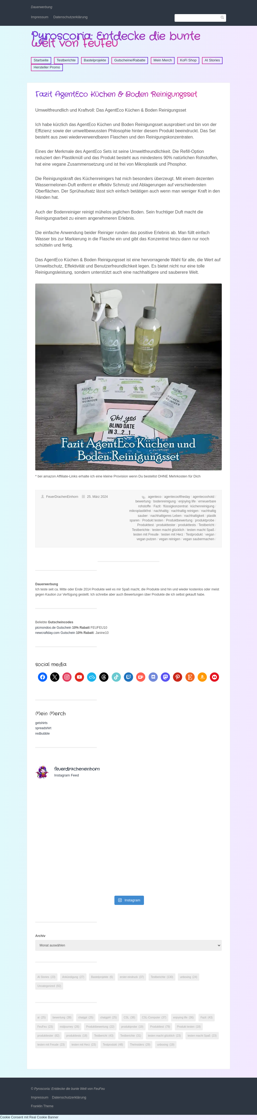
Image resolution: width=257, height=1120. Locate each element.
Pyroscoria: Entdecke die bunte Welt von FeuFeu (115, 40)
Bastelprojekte (95, 60)
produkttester (165, 525)
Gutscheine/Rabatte (129, 60)
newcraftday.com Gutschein (55, 633)
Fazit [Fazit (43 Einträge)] (207, 1017)
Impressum (39, 17)
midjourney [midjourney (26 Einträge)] (69, 1026)
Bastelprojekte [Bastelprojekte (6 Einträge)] (102, 977)
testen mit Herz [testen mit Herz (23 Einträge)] (84, 1044)
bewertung (142, 501)
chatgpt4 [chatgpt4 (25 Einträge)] (108, 1017)
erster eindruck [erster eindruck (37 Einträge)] (132, 977)
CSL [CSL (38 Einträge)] (129, 1017)
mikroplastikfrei (140, 511)
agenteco (154, 497)
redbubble (42, 733)
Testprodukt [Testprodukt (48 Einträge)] (113, 1044)
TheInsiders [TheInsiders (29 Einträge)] (140, 1044)
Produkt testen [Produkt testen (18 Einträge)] (189, 1026)
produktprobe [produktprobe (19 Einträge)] (132, 1026)
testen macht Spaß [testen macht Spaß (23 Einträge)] (202, 1035)
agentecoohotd (203, 497)
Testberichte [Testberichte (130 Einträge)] (162, 977)
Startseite (41, 60)
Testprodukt (194, 534)
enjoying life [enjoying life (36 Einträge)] (183, 1017)
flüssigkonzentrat (175, 506)
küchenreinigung (202, 506)
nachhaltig (161, 511)
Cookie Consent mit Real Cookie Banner (29, 1117)
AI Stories (212, 60)
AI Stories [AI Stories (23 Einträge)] (46, 977)
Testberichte (66, 60)
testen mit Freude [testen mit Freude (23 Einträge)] (51, 1044)
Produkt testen (152, 520)
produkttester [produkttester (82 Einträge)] (48, 1035)
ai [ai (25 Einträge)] (41, 1017)
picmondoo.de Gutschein (53, 628)
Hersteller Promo (47, 67)
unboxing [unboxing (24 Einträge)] (188, 977)
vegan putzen (146, 539)
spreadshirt (43, 728)
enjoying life (186, 501)
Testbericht (206, 525)
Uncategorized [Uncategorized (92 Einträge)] (49, 986)
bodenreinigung (164, 501)
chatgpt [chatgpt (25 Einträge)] (86, 1017)
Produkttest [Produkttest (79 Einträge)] (160, 1026)
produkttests (187, 525)
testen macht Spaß (200, 530)
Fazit (156, 506)
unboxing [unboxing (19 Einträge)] (165, 1044)
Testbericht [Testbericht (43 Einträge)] (103, 1035)
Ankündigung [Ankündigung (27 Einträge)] (73, 977)
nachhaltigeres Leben (166, 516)
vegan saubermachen (198, 539)
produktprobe (204, 520)
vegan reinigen (169, 539)
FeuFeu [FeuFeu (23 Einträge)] (45, 1026)
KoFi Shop (188, 60)
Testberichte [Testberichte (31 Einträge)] (130, 1035)
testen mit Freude (146, 534)
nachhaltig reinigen (185, 511)
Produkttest (145, 525)
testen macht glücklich (168, 530)
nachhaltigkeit (194, 516)
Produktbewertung (179, 520)
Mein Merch (162, 60)
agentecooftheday (177, 497)
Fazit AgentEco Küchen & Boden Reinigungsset (116, 95)
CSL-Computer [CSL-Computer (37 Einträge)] (154, 1017)
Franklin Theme (42, 1106)
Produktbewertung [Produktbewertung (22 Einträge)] (100, 1026)
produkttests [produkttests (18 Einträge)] (76, 1035)
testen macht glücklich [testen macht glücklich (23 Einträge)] (164, 1035)
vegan (209, 534)
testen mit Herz (172, 534)
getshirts (41, 723)
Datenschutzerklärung (70, 17)
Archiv (40, 936)
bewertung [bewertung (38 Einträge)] (62, 1017)
